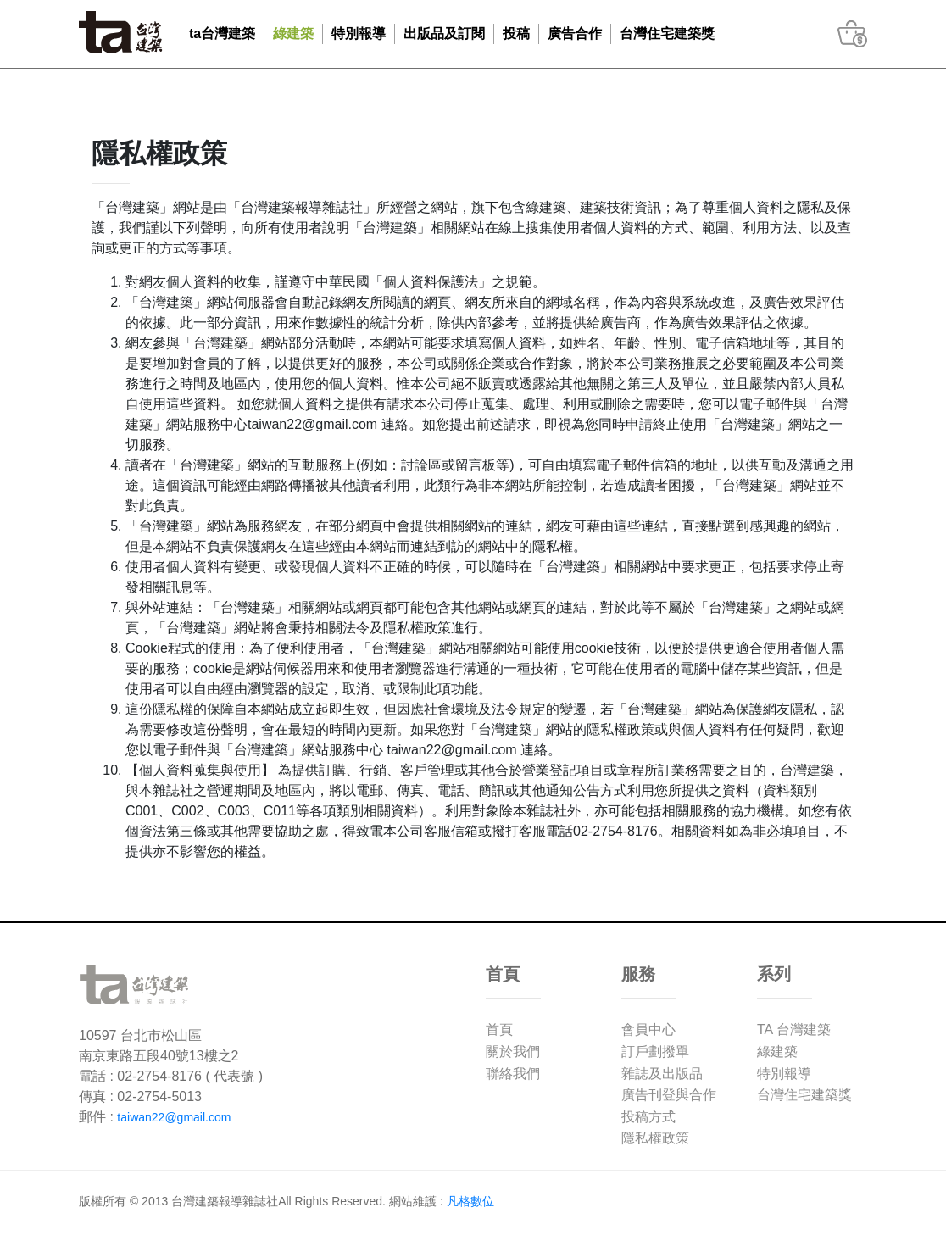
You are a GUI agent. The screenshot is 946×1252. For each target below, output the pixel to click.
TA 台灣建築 (794, 1029)
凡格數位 (470, 1201)
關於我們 (513, 1051)
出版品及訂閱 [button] (444, 33)
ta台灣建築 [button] (222, 33)
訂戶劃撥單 (655, 1051)
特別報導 (784, 1073)
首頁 (499, 1029)
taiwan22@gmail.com (174, 1117)
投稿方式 (648, 1117)
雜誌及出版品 (662, 1073)
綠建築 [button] (293, 33)
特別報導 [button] (358, 33)
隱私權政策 (655, 1138)
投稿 (516, 33)
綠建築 (777, 1051)
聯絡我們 (513, 1073)
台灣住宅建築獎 (667, 33)
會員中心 (648, 1029)
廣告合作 (575, 33)
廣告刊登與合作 (668, 1095)
